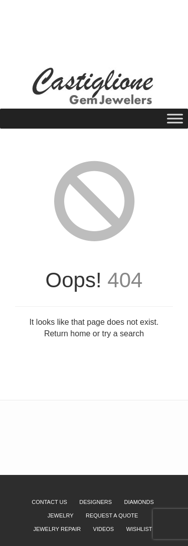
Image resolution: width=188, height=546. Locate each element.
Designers (95, 502)
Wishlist (65, 22)
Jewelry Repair (57, 529)
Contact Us (49, 502)
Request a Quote (109, 22)
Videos (103, 529)
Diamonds (138, 502)
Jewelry (61, 515)
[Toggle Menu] (175, 118)
